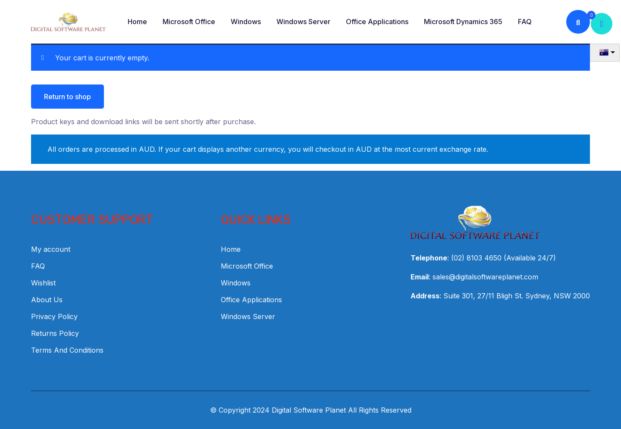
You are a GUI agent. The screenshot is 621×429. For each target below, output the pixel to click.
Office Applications (377, 21)
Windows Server (303, 21)
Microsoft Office (189, 21)
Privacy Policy (54, 316)
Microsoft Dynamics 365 (463, 21)
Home (137, 21)
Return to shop (67, 96)
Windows (246, 21)
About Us (47, 299)
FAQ (525, 21)
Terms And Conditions (67, 350)
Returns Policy (55, 333)
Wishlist (43, 283)
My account (50, 249)
